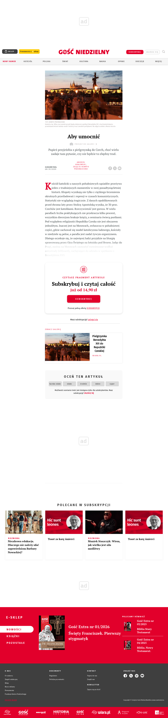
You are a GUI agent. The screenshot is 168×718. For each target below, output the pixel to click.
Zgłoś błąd (11, 700)
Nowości (13, 629)
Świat (65, 61)
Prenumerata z (29, 51)
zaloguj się (152, 52)
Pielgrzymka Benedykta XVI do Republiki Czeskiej (99, 343)
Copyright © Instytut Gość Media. (134, 700)
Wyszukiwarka (163, 51)
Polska (46, 61)
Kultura (84, 61)
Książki (13, 636)
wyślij (120, 167)
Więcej (158, 61)
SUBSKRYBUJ (135, 52)
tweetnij (115, 167)
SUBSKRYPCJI (93, 308)
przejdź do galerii (84, 144)
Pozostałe (13, 642)
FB (110, 167)
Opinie (121, 61)
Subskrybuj (83, 298)
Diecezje (140, 61)
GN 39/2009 (50, 169)
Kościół (28, 61)
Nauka (102, 61)
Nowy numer (9, 61)
